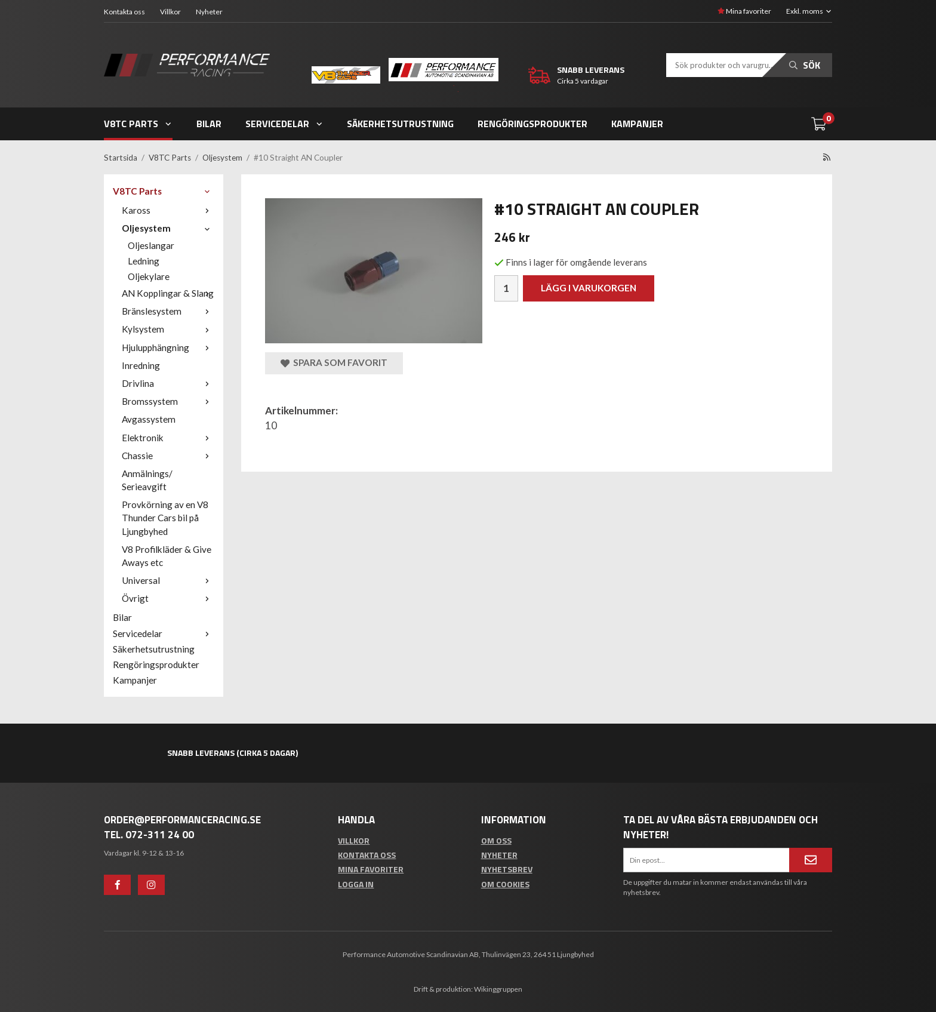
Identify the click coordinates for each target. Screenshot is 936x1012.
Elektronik (168, 437)
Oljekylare (149, 276)
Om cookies (505, 884)
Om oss (496, 840)
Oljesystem (168, 228)
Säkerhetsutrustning (400, 123)
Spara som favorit (334, 362)
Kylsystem (168, 329)
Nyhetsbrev (506, 869)
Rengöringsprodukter (532, 123)
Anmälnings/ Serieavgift (147, 480)
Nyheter (209, 11)
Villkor (170, 11)
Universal (168, 580)
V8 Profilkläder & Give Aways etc (166, 556)
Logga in (356, 884)
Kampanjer (637, 123)
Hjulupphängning (168, 347)
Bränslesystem (168, 311)
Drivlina (168, 383)
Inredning (141, 365)
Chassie (168, 455)
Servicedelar (284, 123)
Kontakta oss (124, 11)
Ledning (143, 261)
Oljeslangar (151, 245)
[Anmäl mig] (810, 860)
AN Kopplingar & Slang (168, 293)
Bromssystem (168, 401)
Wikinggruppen (498, 989)
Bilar (208, 123)
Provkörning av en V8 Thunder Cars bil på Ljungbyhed (165, 517)
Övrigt (168, 598)
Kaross (168, 210)
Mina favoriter (744, 11)
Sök (804, 65)
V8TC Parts (138, 123)
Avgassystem (149, 419)
